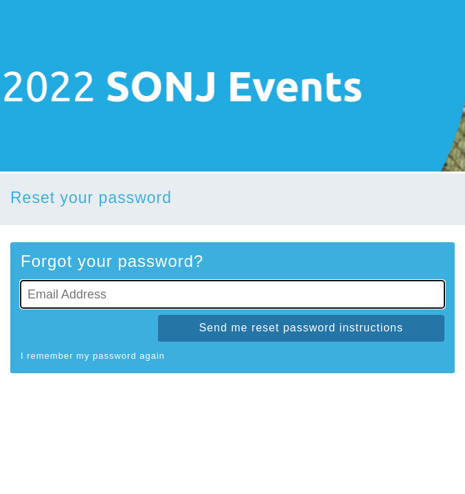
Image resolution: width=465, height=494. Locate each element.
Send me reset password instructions (301, 327)
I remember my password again (93, 356)
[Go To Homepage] (232, 86)
